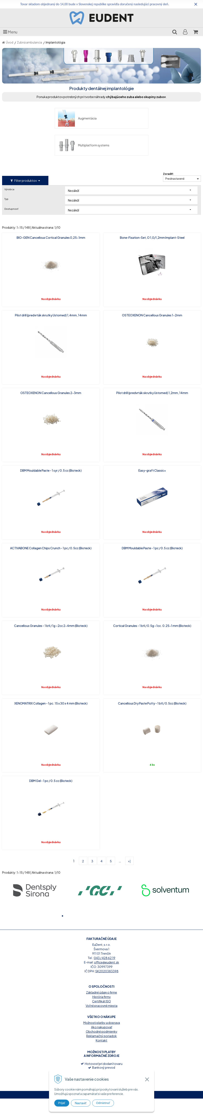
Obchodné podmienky (101, 1049)
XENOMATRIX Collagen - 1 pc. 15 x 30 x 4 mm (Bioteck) (51, 676)
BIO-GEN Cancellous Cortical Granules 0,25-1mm (51, 210)
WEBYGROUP (145, 1112)
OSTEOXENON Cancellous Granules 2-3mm (50, 365)
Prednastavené (174, 151)
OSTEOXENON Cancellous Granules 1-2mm (152, 288)
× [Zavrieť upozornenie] (196, 4)
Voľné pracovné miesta (101, 1023)
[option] (34, 863)
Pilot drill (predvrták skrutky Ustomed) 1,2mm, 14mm (152, 365)
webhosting (114, 1112)
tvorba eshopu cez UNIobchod (88, 1112)
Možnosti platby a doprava (101, 1040)
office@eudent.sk (106, 980)
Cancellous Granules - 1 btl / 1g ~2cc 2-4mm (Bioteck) (51, 598)
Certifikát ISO (101, 1018)
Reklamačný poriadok (101, 1053)
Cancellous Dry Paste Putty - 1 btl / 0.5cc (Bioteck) (152, 676)
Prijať (61, 1103)
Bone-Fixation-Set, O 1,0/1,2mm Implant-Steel (152, 210)
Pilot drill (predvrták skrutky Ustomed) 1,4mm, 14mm (51, 288)
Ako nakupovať (101, 1044)
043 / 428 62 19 (104, 975)
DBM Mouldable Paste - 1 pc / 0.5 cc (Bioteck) (152, 521)
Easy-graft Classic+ (152, 443)
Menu (10, 32)
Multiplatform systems (133, 118)
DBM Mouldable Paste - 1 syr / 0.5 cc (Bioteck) (51, 443)
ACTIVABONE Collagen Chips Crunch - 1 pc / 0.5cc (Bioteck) (51, 521)
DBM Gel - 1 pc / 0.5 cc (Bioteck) (50, 753)
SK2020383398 (106, 988)
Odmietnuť (103, 1103)
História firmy (101, 1014)
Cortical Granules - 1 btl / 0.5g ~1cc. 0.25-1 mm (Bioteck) (152, 598)
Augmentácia (28, 118)
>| (129, 834)
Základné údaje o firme (101, 1010)
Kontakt (101, 1058)
